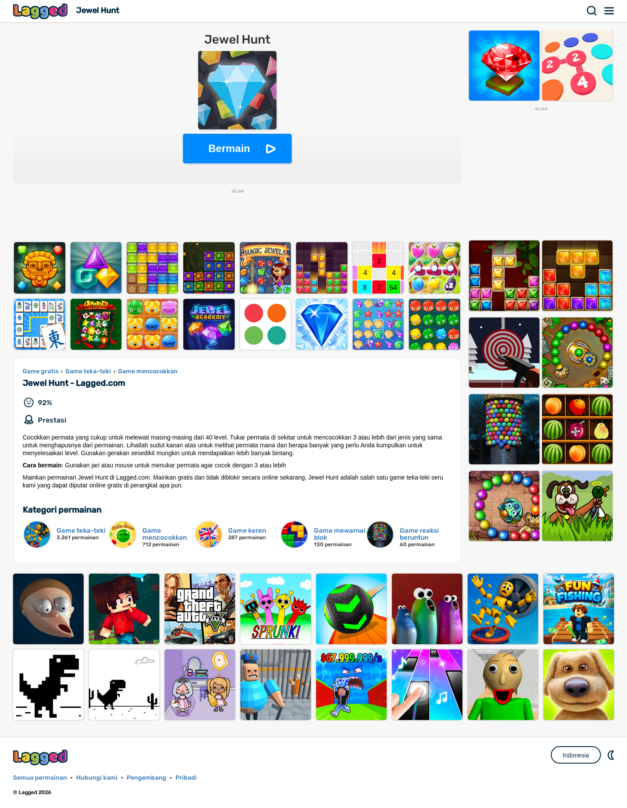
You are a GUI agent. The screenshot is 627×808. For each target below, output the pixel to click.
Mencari (592, 11)
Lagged (41, 11)
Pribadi (186, 777)
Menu (609, 11)
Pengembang (146, 777)
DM (611, 755)
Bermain (229, 148)
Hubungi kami (97, 777)
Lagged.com (41, 757)
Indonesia (576, 755)
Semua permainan (40, 777)
